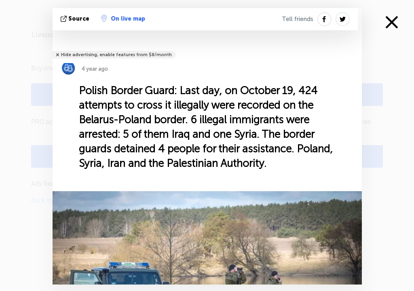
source (75, 18)
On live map (123, 18)
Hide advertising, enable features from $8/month (116, 54)
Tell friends (297, 19)
